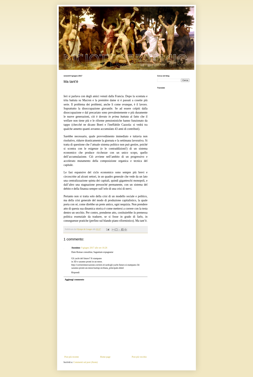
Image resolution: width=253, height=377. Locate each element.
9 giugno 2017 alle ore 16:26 (94, 248)
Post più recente (71, 357)
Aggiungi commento (74, 279)
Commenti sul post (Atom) (85, 362)
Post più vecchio (139, 357)
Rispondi (75, 272)
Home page (105, 357)
